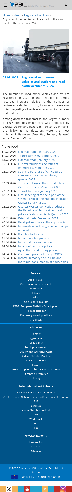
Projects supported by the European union (36, 369)
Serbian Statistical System (36, 356)
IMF (36, 414)
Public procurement (36, 347)
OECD (36, 423)
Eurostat (36, 405)
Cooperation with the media (36, 284)
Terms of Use (36, 442)
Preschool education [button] (31, 234)
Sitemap (36, 451)
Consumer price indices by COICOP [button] (40, 254)
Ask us (36, 297)
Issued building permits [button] (33, 238)
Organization (36, 338)
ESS (36, 401)
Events (36, 365)
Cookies (36, 446)
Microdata (36, 288)
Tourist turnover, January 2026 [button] (37, 191)
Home (6, 15)
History (36, 378)
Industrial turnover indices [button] (35, 242)
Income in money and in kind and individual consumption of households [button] (43, 260)
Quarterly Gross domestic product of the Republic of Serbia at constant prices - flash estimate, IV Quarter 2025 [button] (43, 210)
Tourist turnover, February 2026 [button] (38, 156)
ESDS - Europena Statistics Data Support (36, 306)
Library (36, 293)
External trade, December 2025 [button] (38, 218)
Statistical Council (36, 360)
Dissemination (36, 279)
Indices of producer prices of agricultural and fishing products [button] (39, 248)
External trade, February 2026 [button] (37, 152)
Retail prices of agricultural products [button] (41, 222)
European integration (36, 374)
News (17, 15)
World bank (36, 419)
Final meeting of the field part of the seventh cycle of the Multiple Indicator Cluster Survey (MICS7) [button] (43, 198)
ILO (36, 428)
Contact (36, 334)
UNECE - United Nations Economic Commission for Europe (36, 397)
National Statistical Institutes (36, 410)
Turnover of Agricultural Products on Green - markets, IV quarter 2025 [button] (41, 185)
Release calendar (36, 310)
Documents (36, 342)
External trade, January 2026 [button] (36, 160)
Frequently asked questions (36, 315)
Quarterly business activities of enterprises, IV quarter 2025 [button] (38, 166)
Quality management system (36, 351)
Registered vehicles (37, 15)
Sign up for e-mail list (36, 302)
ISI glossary (36, 319)
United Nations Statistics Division (36, 392)
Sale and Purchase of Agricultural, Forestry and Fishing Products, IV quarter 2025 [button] (40, 175)
